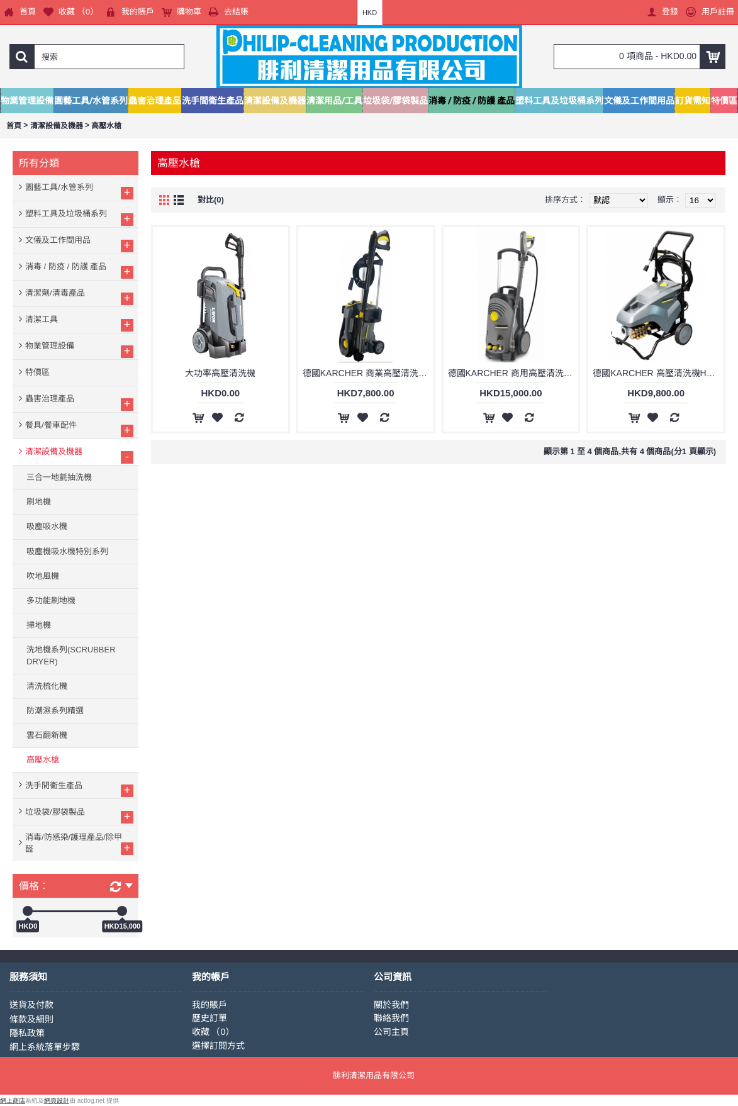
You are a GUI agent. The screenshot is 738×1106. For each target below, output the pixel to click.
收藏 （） (213, 1032)
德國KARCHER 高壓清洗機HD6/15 (658, 373)
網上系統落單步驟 (44, 1047)
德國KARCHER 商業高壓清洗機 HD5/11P (368, 373)
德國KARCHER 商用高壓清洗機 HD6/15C (513, 373)
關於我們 (391, 1005)
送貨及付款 (31, 1005)
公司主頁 (391, 1032)
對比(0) (211, 199)
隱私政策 (27, 1033)
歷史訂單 (209, 1018)
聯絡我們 (391, 1018)
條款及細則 (31, 1019)
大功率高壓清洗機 (220, 373)
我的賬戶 (209, 1005)
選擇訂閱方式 (218, 1046)
